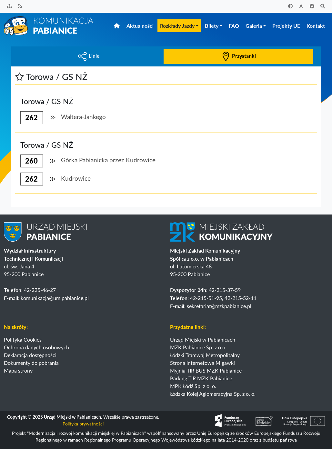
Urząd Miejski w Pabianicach (202, 340)
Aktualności (140, 26)
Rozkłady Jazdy (177, 26)
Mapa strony (18, 371)
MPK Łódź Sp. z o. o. (193, 386)
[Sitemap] (9, 7)
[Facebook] (312, 7)
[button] (19, 76)
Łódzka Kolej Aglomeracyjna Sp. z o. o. (213, 394)
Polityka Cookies (23, 340)
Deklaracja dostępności (30, 355)
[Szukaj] (322, 7)
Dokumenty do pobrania (31, 363)
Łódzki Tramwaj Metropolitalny (205, 355)
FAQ (234, 26)
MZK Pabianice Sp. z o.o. (198, 347)
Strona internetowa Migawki (202, 363)
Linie (89, 56)
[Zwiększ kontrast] (290, 7)
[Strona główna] (49, 25)
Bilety (211, 26)
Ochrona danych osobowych (36, 347)
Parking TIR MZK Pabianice (201, 378)
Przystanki (238, 56)
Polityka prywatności (83, 424)
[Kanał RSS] (20, 7)
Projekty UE (286, 26)
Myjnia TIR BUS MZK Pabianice (206, 371)
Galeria (254, 26)
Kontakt (316, 26)
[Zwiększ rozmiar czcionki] (301, 7)
